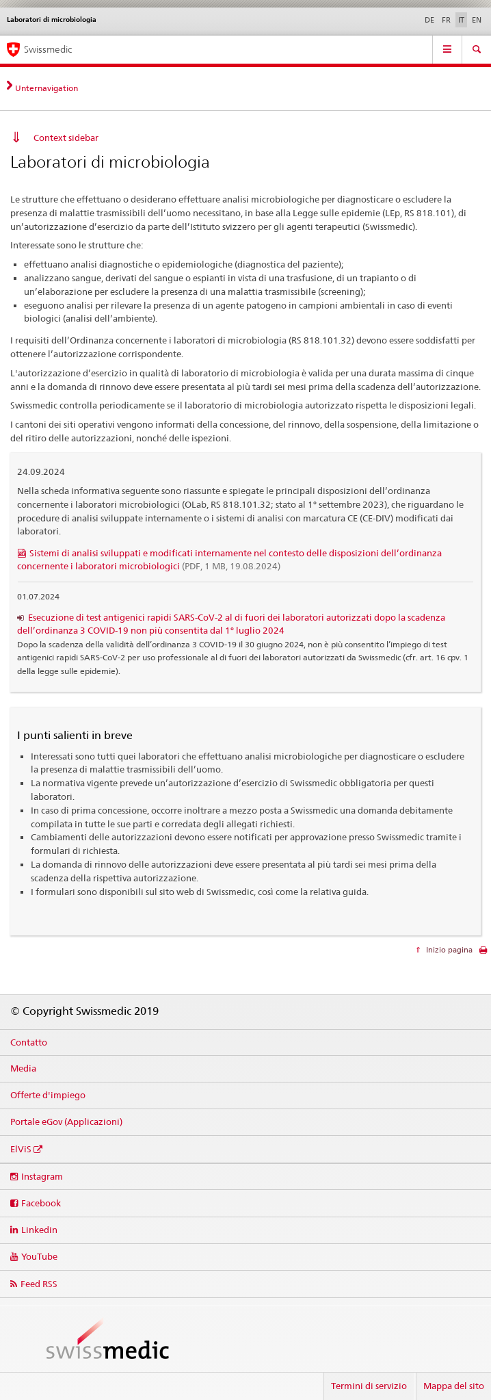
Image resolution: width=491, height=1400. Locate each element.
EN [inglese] (476, 20)
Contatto (28, 1042)
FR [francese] (446, 20)
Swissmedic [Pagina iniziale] (48, 49)
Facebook (41, 1202)
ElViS (20, 1148)
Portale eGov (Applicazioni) (66, 1121)
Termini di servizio (369, 1385)
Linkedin (39, 1229)
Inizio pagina (448, 950)
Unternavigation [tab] (46, 88)
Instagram (42, 1176)
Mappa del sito (453, 1385)
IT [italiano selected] (461, 20)
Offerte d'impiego (47, 1094)
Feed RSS (39, 1283)
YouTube (39, 1256)
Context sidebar (66, 137)
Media (23, 1068)
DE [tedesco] (429, 20)
